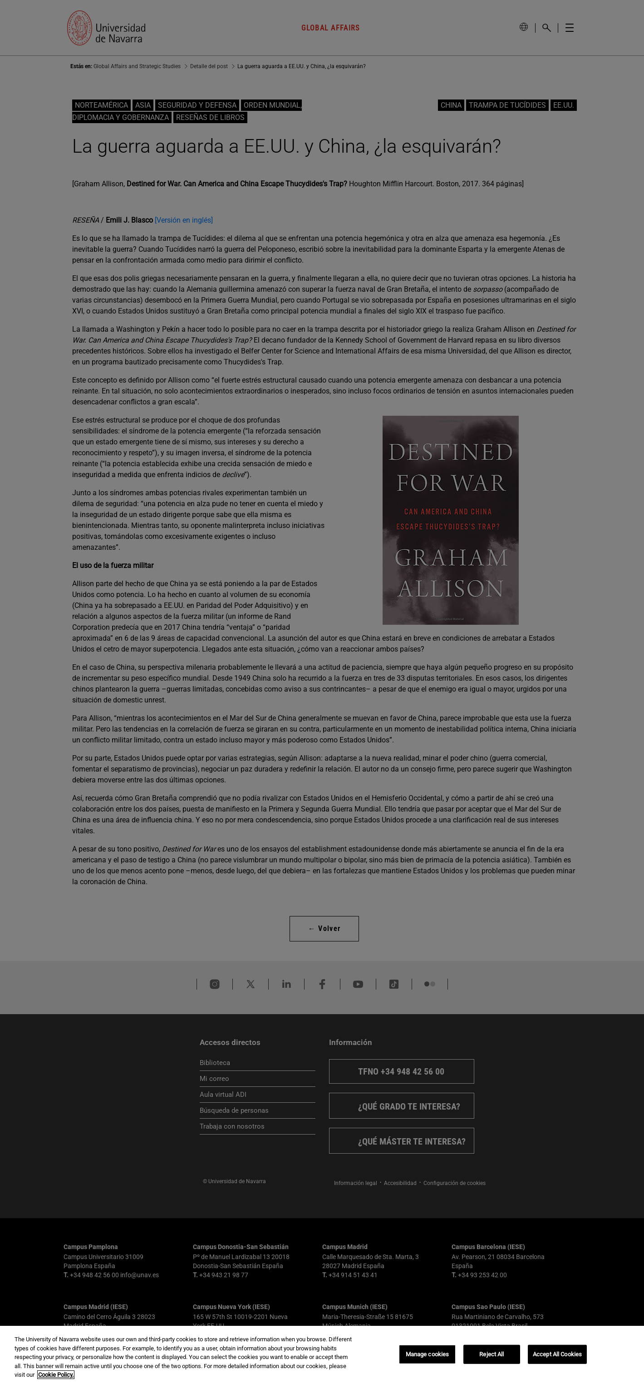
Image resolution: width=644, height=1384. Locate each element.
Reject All (491, 1354)
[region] (322, 1355)
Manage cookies (427, 1354)
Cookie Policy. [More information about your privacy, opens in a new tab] (56, 1374)
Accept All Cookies (557, 1354)
